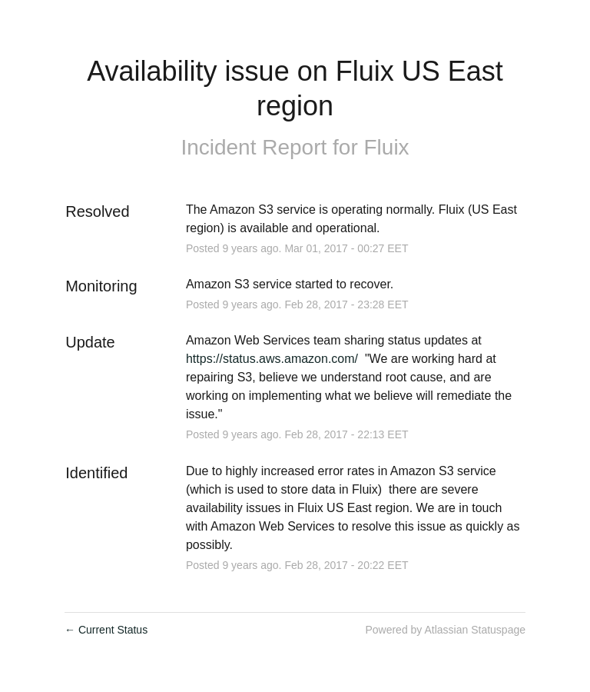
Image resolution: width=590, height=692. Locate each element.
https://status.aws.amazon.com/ (272, 358)
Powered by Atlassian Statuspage (445, 630)
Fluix (386, 147)
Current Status (106, 630)
